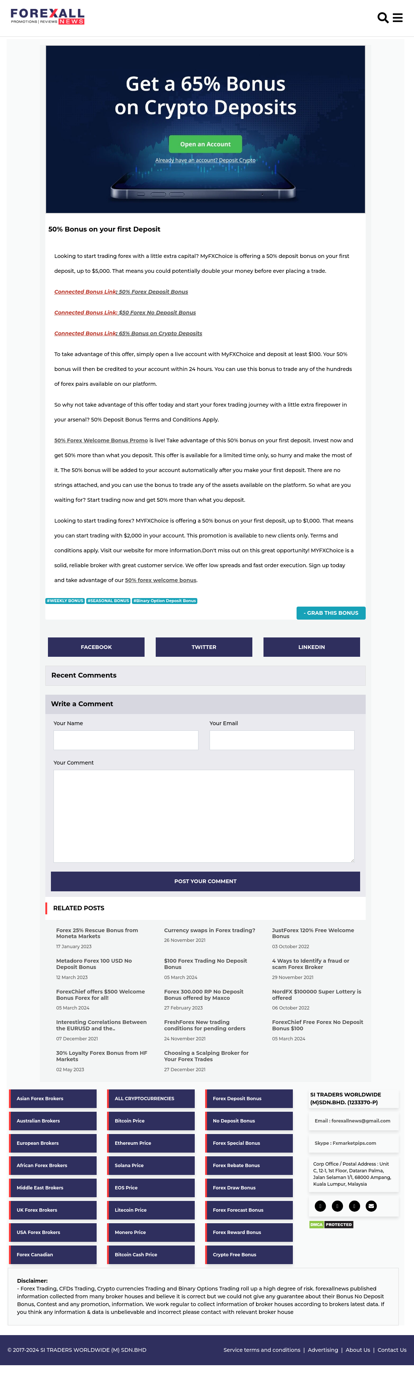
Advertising (323, 1350)
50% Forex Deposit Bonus (153, 291)
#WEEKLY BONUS (65, 600)
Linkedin (311, 647)
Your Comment (74, 763)
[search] (384, 16)
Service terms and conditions (262, 1350)
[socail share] (320, 1206)
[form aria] (126, 740)
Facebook (96, 647)
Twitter (204, 647)
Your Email (224, 723)
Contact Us (392, 1350)
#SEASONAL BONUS (108, 600)
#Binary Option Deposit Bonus (164, 600)
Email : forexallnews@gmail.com (353, 1121)
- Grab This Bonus (331, 613)
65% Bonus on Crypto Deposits (160, 333)
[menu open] (397, 16)
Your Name (68, 723)
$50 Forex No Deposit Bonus (157, 312)
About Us (358, 1350)
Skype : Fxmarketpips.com (345, 1143)
